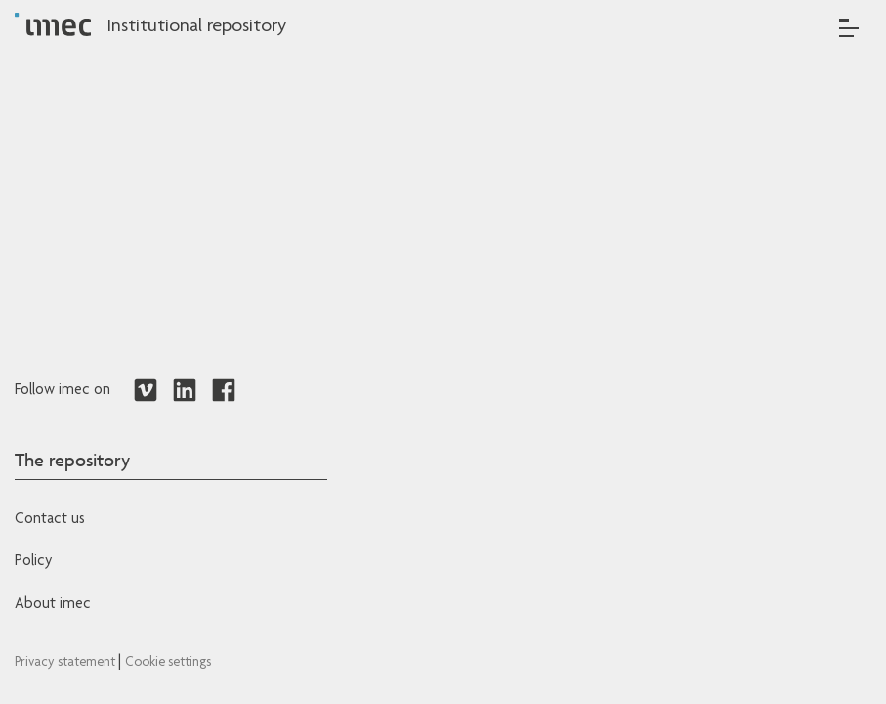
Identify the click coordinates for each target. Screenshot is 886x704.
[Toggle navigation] (848, 28)
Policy (33, 562)
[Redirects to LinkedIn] (184, 391)
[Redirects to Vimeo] (145, 391)
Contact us (50, 520)
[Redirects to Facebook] (223, 391)
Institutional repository (196, 27)
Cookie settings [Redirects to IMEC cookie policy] (168, 663)
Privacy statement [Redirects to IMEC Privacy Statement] (66, 663)
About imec (53, 605)
